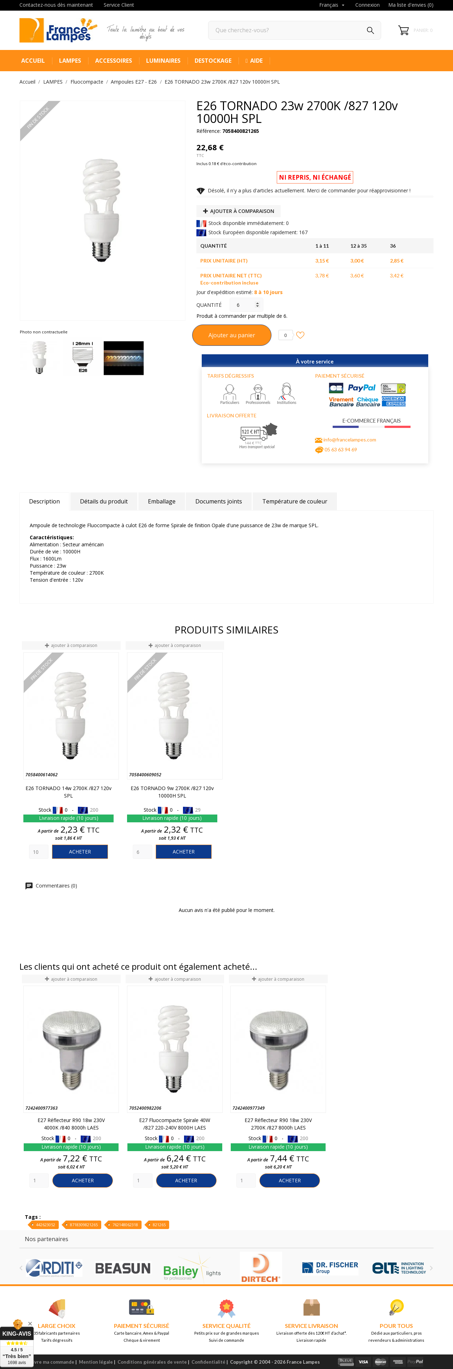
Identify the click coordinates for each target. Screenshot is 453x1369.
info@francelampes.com (349, 439)
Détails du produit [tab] (104, 501)
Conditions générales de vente (152, 1362)
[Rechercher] (294, 30)
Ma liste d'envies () (411, 4)
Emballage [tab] (162, 501)
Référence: (208, 131)
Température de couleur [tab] (294, 501)
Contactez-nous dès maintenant (56, 4)
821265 (159, 1224)
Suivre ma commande (50, 1362)
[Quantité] (246, 305)
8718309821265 (84, 1224)
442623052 (45, 1224)
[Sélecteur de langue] (332, 5)
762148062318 (125, 1224)
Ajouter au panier (231, 335)
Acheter (80, 851)
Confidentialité (208, 1362)
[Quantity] (38, 852)
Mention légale (96, 1362)
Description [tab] (44, 501)
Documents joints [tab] (218, 501)
